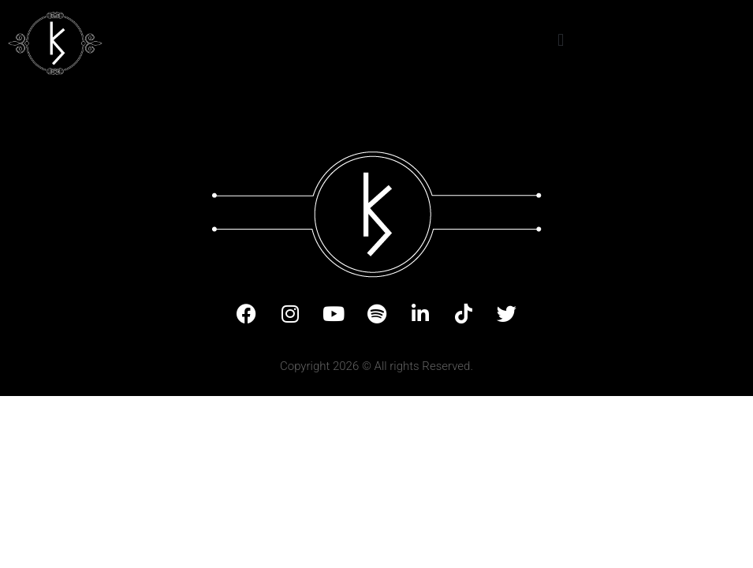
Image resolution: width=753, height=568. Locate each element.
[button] (561, 40)
